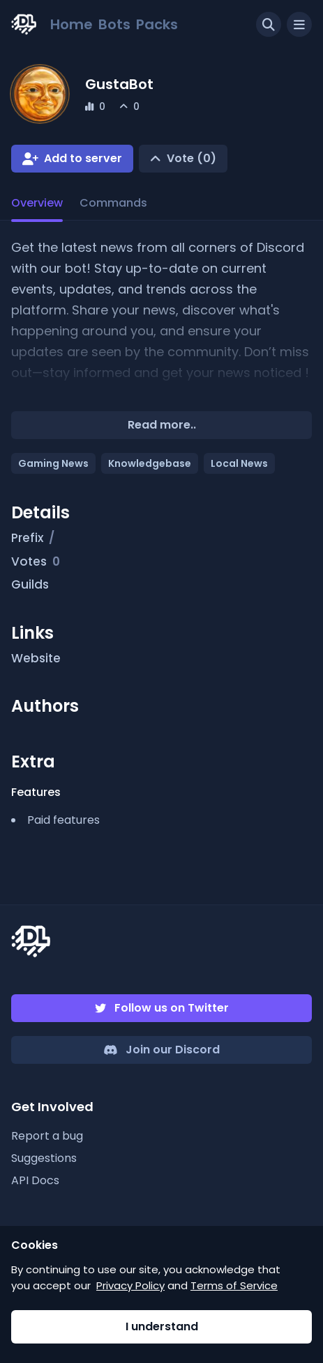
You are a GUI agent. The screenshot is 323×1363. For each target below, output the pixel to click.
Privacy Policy (130, 1285)
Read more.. (162, 425)
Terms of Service (234, 1285)
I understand (162, 1326)
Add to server (83, 158)
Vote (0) (191, 158)
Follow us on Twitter (171, 1008)
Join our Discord (173, 1050)
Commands (113, 203)
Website (44, 659)
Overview (37, 203)
